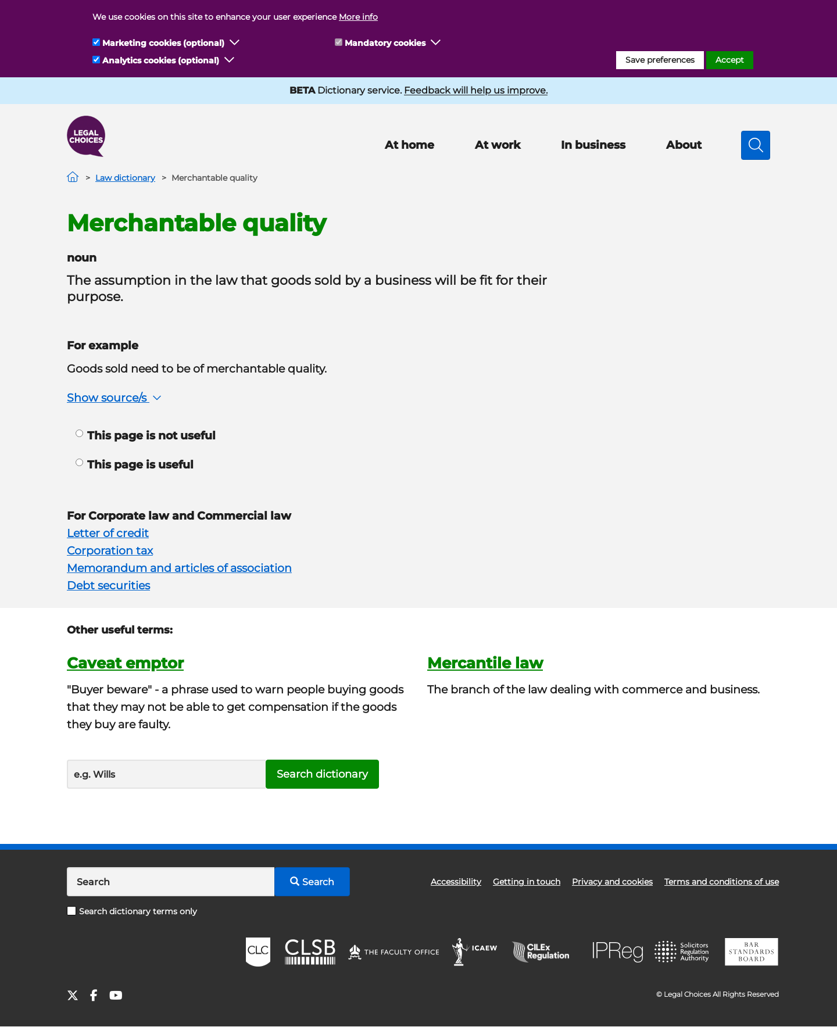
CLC (258, 952)
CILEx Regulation (546, 952)
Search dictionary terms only (132, 911)
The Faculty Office (393, 952)
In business (593, 145)
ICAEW (475, 952)
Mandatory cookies (385, 43)
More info (358, 17)
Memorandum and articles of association (179, 568)
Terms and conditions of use (721, 881)
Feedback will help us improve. (476, 90)
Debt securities (108, 585)
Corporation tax (110, 550)
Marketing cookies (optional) (163, 43)
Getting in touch (526, 881)
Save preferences (660, 60)
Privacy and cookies (612, 881)
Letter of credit (108, 533)
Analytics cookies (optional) (160, 60)
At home (409, 145)
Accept (730, 60)
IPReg (618, 952)
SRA (683, 952)
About (684, 145)
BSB (751, 952)
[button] (235, 43)
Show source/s (115, 398)
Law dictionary (125, 178)
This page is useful (135, 464)
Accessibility (456, 881)
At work (497, 145)
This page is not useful (146, 435)
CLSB (309, 952)
